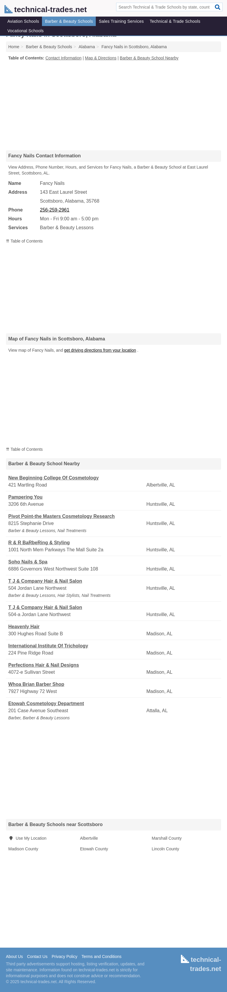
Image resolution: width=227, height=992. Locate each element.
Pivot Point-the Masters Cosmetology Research (61, 516)
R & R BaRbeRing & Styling (39, 542)
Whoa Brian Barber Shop (36, 684)
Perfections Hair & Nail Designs (43, 665)
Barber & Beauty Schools (69, 21)
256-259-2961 (54, 209)
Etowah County (94, 848)
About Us (14, 956)
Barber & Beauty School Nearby (149, 58)
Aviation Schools (23, 21)
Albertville (89, 838)
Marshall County (166, 838)
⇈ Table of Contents (24, 241)
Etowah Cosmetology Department (46, 703)
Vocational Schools (25, 30)
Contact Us (37, 956)
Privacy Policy (64, 956)
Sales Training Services (121, 21)
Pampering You (25, 497)
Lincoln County (165, 848)
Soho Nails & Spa (27, 561)
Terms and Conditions (101, 956)
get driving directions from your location (100, 350)
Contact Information (64, 58)
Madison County (23, 848)
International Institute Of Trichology (48, 645)
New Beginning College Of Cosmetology (53, 477)
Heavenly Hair (24, 626)
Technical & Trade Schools (175, 21)
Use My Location (27, 838)
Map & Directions (100, 58)
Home (13, 46)
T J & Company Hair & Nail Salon (45, 581)
